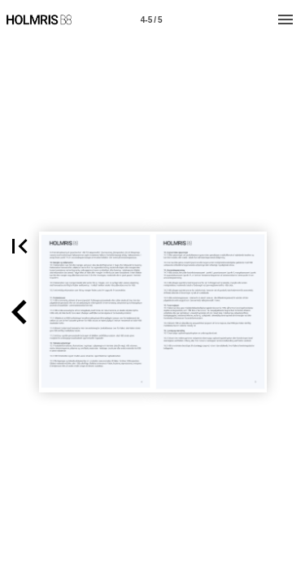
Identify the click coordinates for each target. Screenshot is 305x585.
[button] (19, 312)
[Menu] (285, 19)
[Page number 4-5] (151, 19)
